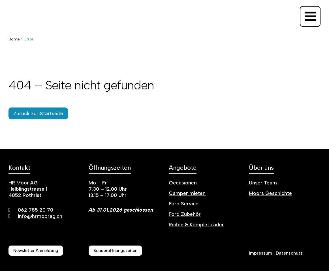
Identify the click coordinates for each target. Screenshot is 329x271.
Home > (15, 39)
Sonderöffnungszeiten (115, 250)
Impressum (260, 253)
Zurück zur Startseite (38, 113)
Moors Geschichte (270, 193)
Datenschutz (289, 253)
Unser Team (263, 183)
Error (28, 39)
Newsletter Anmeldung (35, 250)
